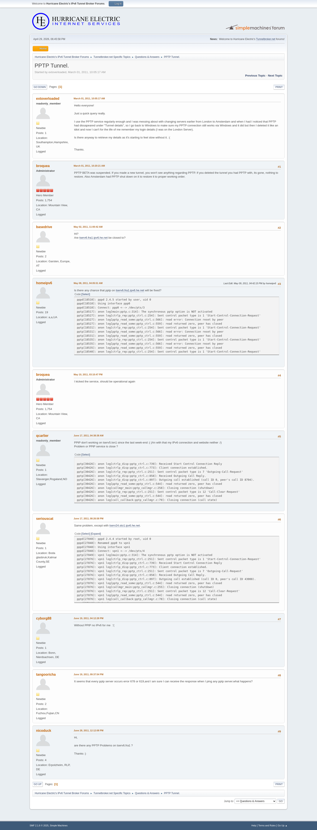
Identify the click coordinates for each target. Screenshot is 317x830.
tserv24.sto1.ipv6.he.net (124, 525)
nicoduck (43, 730)
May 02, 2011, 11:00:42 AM (88, 227)
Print (279, 87)
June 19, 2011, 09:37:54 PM (88, 674)
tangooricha (46, 674)
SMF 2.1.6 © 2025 (39, 825)
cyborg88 (43, 618)
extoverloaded (47, 98)
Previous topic (255, 75)
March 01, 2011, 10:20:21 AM (89, 165)
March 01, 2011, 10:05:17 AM (89, 98)
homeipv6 (44, 283)
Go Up (37, 784)
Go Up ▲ (282, 825)
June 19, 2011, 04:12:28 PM (88, 618)
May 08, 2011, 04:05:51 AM (88, 283)
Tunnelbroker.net (265, 39)
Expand (95, 533)
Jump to (228, 800)
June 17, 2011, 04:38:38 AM (89, 435)
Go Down (40, 87)
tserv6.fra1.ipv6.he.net (93, 237)
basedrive (44, 227)
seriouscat (44, 518)
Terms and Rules (267, 825)
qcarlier (42, 435)
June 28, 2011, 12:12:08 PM (88, 730)
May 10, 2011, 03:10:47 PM (88, 374)
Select (85, 294)
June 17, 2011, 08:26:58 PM (88, 518)
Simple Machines (58, 825)
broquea (43, 166)
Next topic (275, 75)
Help (253, 825)
